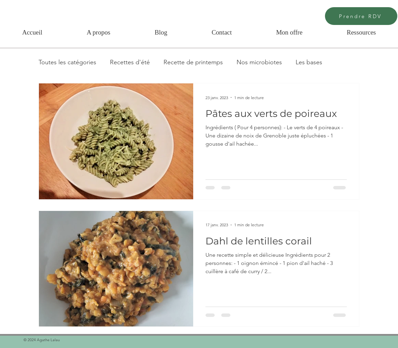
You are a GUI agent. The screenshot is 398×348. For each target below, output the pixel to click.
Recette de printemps (193, 62)
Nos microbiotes (259, 62)
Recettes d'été (130, 62)
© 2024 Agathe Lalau (42, 339)
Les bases (309, 62)
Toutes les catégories (67, 62)
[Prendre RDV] (361, 16)
